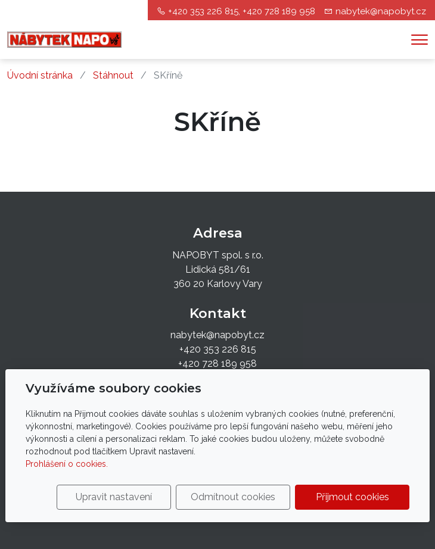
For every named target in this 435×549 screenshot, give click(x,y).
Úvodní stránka (40, 75)
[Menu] (419, 40)
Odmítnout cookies (233, 497)
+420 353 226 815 (217, 349)
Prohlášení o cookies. (67, 464)
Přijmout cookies (352, 497)
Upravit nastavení (114, 497)
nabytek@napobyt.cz (380, 11)
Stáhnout (113, 75)
